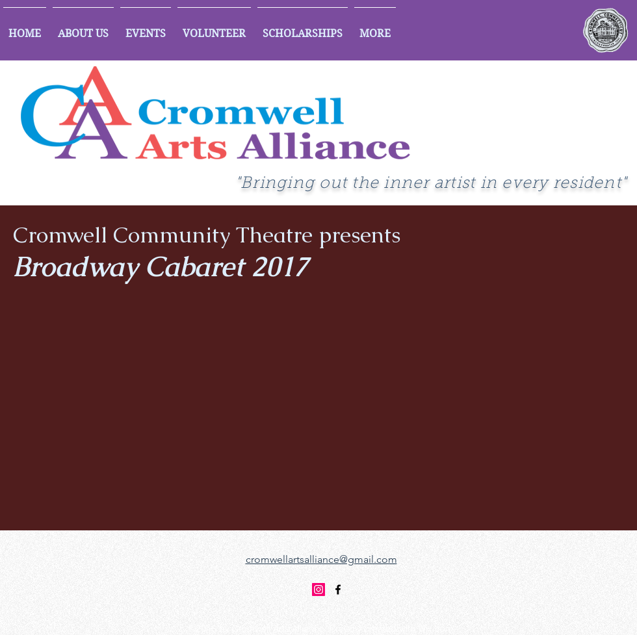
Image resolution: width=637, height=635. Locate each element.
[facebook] (338, 589)
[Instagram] (318, 589)
